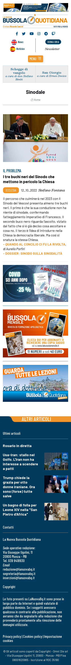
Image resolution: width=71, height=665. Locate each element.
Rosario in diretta (17, 445)
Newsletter (52, 49)
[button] (36, 59)
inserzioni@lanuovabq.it (19, 578)
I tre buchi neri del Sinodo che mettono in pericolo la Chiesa (29, 179)
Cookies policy (32, 636)
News (20, 42)
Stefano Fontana (51, 190)
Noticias (20, 48)
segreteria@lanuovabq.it (19, 573)
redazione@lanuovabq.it (19, 569)
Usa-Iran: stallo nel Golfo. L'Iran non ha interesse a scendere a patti (20, 462)
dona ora (53, 42)
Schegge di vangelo (19, 71)
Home (35, 99)
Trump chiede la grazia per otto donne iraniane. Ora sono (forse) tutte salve (19, 486)
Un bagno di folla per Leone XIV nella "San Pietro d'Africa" (20, 509)
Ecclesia (11, 190)
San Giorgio (51, 72)
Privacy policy (12, 636)
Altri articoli (36, 418)
